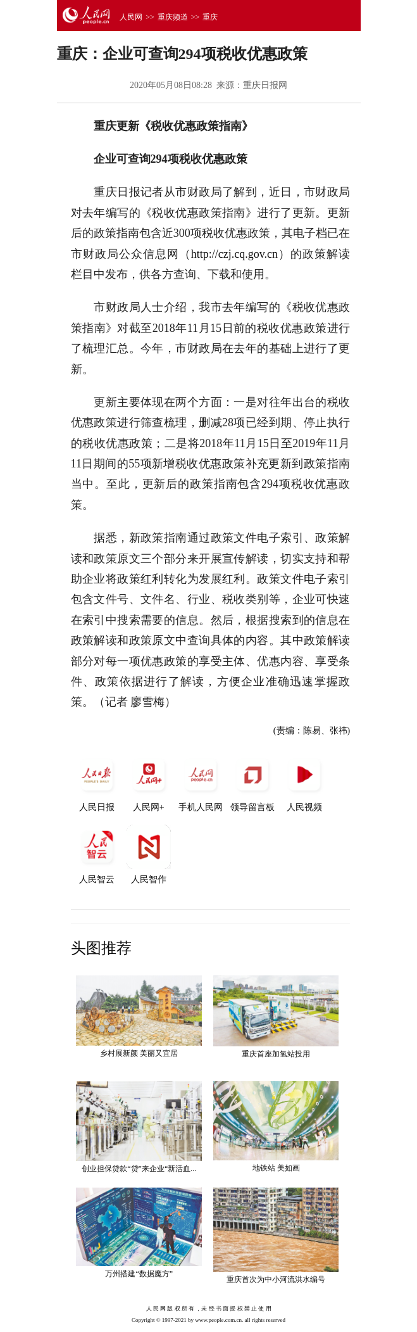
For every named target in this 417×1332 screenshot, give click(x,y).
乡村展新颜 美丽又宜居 (139, 1053)
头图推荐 (101, 948)
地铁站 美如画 (276, 1168)
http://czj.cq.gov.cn (234, 254)
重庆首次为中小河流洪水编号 (276, 1279)
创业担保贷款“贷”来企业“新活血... (139, 1168)
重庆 (210, 17)
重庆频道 (173, 17)
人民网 (131, 17)
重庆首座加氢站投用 (276, 1054)
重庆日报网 (265, 85)
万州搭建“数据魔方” (139, 1273)
